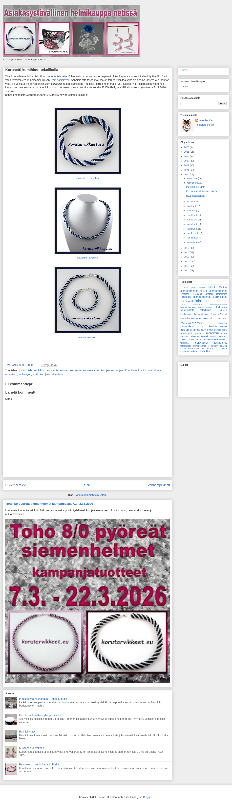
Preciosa (184, 294)
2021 (187, 170)
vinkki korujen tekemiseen (192, 349)
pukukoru (199, 333)
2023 (187, 161)
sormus (223, 336)
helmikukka (205, 310)
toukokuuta (193, 224)
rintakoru (184, 336)
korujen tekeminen (57, 370)
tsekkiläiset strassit (217, 346)
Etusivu (87, 485)
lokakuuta (192, 201)
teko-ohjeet (212, 339)
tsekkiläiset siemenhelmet (193, 346)
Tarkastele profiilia (204, 124)
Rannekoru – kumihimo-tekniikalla (39, 764)
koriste (183, 318)
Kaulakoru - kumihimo (87, 258)
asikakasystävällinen (218, 305)
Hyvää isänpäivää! (195, 195)
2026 (187, 147)
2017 (187, 257)
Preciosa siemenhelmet (195, 296)
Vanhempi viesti (159, 485)
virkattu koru (212, 348)
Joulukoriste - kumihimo (87, 178)
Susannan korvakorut (31, 748)
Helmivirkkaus (27, 731)
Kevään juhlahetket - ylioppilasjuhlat (40, 715)
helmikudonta (187, 310)
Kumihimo (131, 370)
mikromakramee (217, 326)
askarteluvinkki (188, 307)
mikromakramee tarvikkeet (196, 329)
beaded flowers (205, 307)
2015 (187, 266)
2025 (187, 151)
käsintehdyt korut (192, 326)
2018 (187, 252)
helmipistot (222, 310)
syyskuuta (192, 206)
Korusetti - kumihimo (87, 337)
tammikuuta (193, 242)
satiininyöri (25, 374)
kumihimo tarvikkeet (150, 370)
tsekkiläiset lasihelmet (210, 342)
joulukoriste (25, 370)
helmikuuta (193, 237)
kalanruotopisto (201, 314)
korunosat (220, 318)
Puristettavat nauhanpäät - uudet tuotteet (43, 698)
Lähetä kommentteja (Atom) (91, 495)
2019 (187, 248)
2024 (187, 156)
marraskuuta (193, 183)
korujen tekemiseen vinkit (85, 370)
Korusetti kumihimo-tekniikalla (31, 70)
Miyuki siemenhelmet (213, 290)
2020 (187, 174)
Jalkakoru (202, 288)
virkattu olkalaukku (200, 351)
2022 (187, 165)
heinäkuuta (193, 215)
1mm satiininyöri (60, 80)
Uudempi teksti (15, 485)
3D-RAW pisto (187, 287)
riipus (224, 333)
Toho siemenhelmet (210, 301)
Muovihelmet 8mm (195, 187)
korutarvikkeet (191, 322)
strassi (183, 339)
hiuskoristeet (186, 314)
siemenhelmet (199, 336)
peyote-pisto (186, 333)
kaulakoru (39, 370)
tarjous (203, 339)
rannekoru (11, 374)
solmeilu (213, 337)
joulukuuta (192, 178)
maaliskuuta (193, 233)
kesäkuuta (192, 219)
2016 (187, 261)
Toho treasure (191, 304)
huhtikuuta (192, 228)
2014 (187, 270)
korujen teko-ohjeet (112, 370)
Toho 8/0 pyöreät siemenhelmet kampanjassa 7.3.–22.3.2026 (49, 503)
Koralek (184, 86)
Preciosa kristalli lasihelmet (210, 294)
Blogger (147, 797)
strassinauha (194, 339)
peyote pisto (220, 330)
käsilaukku (222, 323)
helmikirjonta (220, 307)
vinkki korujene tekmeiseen (48, 374)
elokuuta (191, 210)
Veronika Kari (206, 120)
